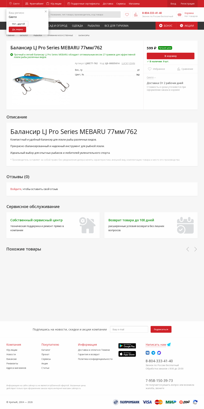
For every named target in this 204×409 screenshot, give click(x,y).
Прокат (45, 354)
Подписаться (161, 329)
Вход (173, 3)
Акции (187, 25)
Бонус (165, 25)
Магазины (134, 3)
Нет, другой (18, 23)
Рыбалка (94, 25)
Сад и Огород (57, 25)
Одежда (77, 25)
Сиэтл (14, 3)
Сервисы (121, 3)
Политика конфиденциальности (95, 358)
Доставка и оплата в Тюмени (94, 349)
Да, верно (17, 29)
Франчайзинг (34, 3)
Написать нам (156, 344)
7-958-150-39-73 (159, 380)
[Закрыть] (45, 11)
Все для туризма (116, 25)
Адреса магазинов (16, 367)
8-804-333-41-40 (159, 360)
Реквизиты (12, 363)
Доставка (108, 3)
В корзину (171, 55)
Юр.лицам (53, 3)
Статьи (45, 367)
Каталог (45, 349)
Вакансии (11, 358)
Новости (11, 354)
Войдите (15, 189)
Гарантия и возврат (89, 354)
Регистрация (187, 3)
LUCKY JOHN (128, 63)
